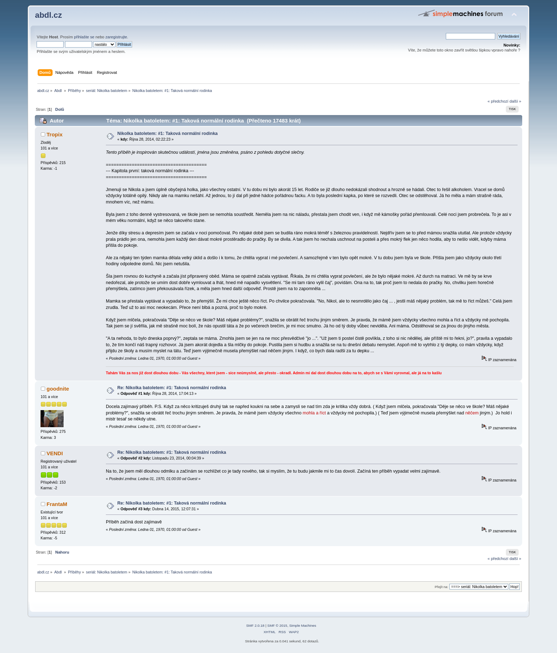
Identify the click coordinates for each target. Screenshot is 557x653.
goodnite (58, 389)
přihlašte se (84, 37)
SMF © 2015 (277, 625)
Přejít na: (441, 587)
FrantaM (57, 504)
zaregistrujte (116, 37)
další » (515, 101)
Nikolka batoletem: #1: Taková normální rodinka (167, 133)
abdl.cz (48, 15)
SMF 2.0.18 (255, 625)
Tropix (55, 134)
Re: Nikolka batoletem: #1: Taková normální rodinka (171, 387)
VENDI (55, 453)
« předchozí (498, 101)
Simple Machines (302, 625)
